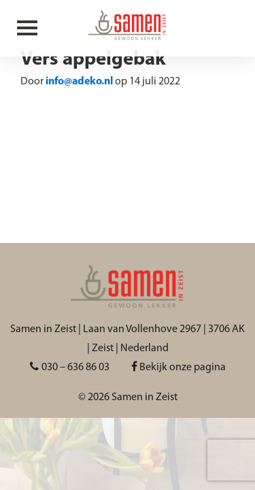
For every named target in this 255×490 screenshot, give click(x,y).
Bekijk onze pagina (178, 367)
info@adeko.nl (79, 81)
